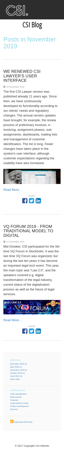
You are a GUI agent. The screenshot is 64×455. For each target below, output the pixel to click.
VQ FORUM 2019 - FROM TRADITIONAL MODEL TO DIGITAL (28, 231)
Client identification (18, 394)
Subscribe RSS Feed (23, 422)
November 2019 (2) (18, 370)
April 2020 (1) (16, 367)
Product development (19, 406)
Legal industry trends (19, 403)
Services (14, 409)
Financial (14, 400)
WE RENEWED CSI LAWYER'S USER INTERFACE (21, 76)
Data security (16, 397)
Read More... (12, 189)
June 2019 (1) (16, 376)
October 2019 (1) (17, 373)
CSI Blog (32, 24)
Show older (15, 379)
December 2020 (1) (18, 364)
